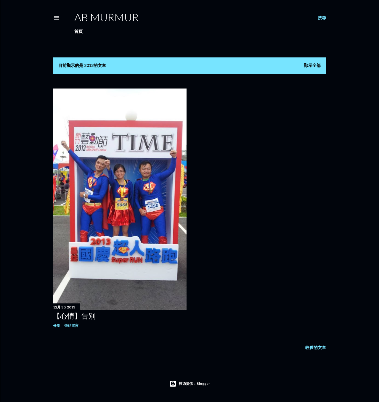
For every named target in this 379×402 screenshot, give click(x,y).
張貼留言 (71, 325)
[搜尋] (322, 18)
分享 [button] (56, 325)
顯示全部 (312, 65)
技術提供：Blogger (189, 383)
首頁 (78, 31)
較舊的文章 (315, 347)
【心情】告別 (74, 315)
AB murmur (106, 17)
